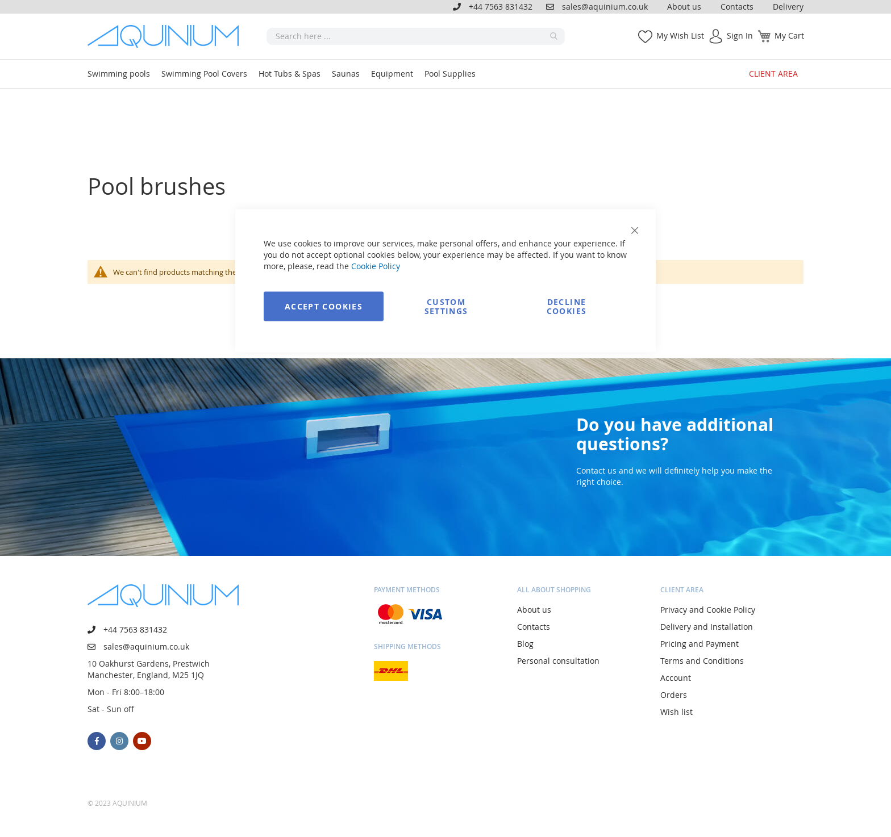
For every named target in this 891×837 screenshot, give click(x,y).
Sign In (740, 35)
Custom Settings (446, 306)
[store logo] (167, 36)
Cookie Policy (375, 266)
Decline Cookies (566, 306)
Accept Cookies (324, 306)
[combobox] (416, 36)
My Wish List (680, 35)
